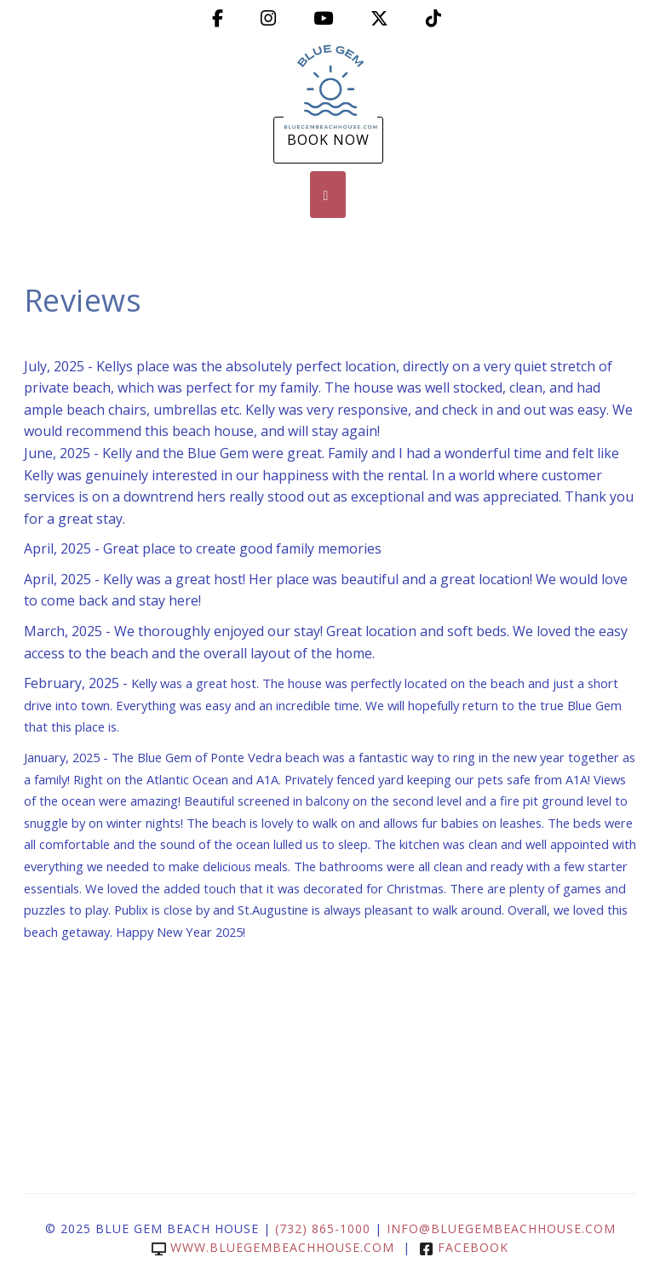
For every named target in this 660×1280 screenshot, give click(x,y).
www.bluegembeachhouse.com (273, 1247)
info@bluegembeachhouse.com (501, 1228)
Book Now (328, 139)
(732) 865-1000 (322, 1228)
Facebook (463, 1247)
